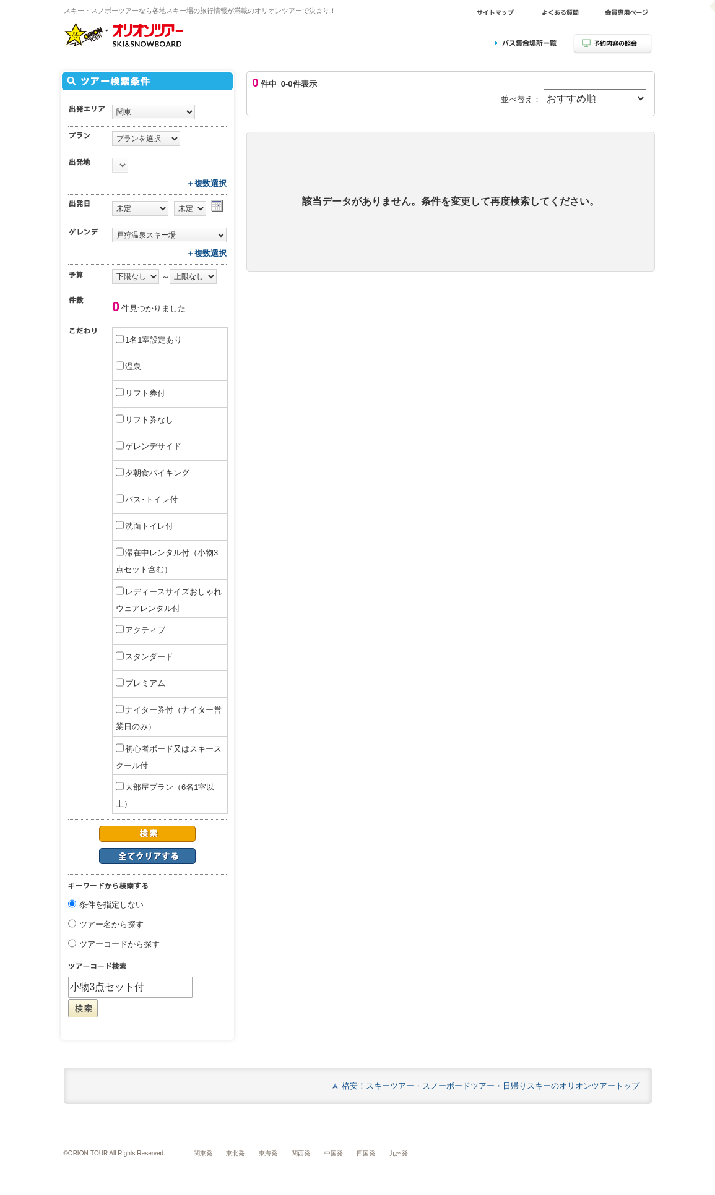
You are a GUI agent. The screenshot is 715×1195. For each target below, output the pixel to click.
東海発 (268, 1153)
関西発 (301, 1153)
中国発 (333, 1153)
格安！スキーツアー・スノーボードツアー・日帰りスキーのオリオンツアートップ (490, 1085)
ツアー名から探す (111, 925)
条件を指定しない (111, 905)
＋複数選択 (206, 183)
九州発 (398, 1153)
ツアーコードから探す (119, 944)
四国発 (366, 1153)
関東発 (203, 1153)
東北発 (235, 1153)
